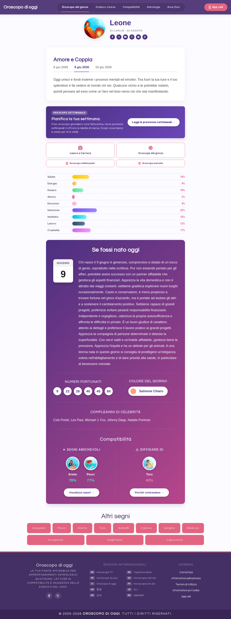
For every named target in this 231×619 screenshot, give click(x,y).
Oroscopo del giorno (75, 7)
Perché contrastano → (149, 492)
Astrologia (153, 7)
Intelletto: (53, 216)
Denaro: (52, 190)
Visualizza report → (81, 492)
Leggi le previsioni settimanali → (153, 122)
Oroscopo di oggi (20, 7)
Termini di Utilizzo (186, 584)
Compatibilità (131, 7)
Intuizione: (53, 210)
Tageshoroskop (139, 572)
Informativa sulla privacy (186, 578)
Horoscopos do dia (141, 583)
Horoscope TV (101, 572)
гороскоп (135, 595)
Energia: (52, 183)
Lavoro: (52, 223)
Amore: (51, 196)
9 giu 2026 (81, 67)
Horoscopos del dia (141, 578)
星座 (96, 589)
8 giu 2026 (60, 67)
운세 (96, 595)
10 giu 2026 (103, 67)
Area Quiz (173, 7)
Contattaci (186, 572)
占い (133, 589)
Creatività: (53, 230)
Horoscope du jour (104, 578)
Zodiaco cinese (105, 7)
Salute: (51, 176)
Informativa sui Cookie (186, 590)
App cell (216, 7)
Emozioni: (53, 203)
